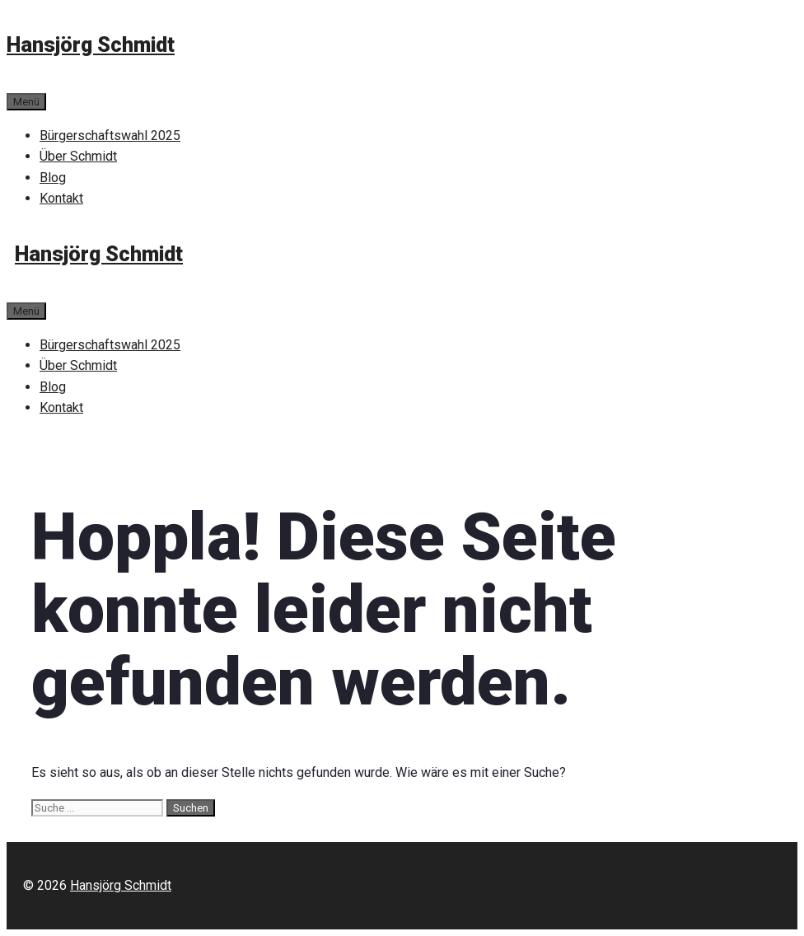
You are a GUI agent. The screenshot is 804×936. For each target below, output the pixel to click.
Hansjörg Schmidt (91, 45)
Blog (53, 177)
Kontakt (61, 198)
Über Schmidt (78, 156)
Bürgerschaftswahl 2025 (110, 135)
